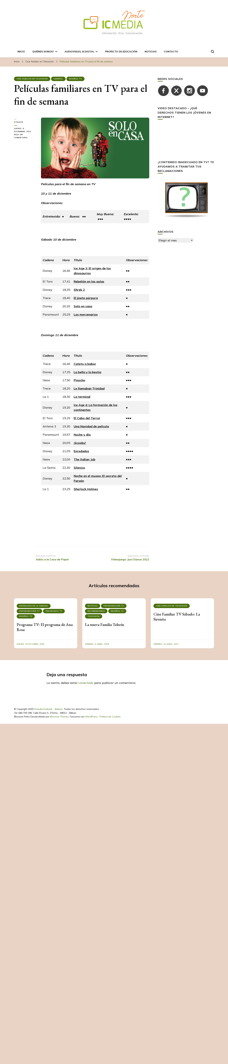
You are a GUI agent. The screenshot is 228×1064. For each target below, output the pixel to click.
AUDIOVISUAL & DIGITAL (79, 51)
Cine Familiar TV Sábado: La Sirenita (176, 616)
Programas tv (54, 611)
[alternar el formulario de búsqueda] (212, 51)
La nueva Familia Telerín (104, 624)
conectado (85, 683)
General (58, 79)
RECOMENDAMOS (96, 611)
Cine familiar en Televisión (32, 79)
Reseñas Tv (75, 79)
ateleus (18, 122)
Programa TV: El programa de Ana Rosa (45, 627)
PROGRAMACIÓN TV (29, 611)
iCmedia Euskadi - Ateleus (48, 709)
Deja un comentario (25, 136)
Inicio (21, 51)
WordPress (91, 716)
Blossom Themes (59, 716)
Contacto (171, 51)
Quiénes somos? (43, 51)
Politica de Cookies (110, 716)
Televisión (94, 616)
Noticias (150, 51)
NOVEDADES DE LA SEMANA (33, 606)
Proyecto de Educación (121, 51)
